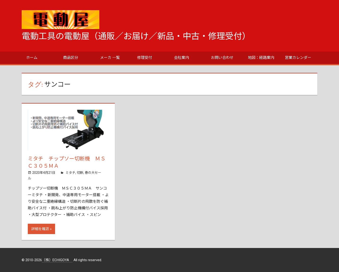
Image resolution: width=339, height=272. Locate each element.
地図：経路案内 (261, 57)
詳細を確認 (40, 229)
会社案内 (181, 57)
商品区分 (70, 57)
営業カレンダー (298, 57)
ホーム (31, 57)
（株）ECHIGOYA (57, 260)
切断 (80, 173)
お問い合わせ (222, 57)
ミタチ (70, 173)
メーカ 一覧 (110, 57)
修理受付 (144, 57)
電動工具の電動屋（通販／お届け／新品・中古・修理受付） (136, 36)
